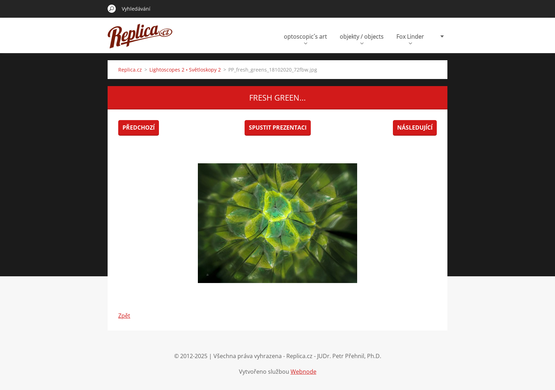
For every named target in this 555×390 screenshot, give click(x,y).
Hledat (112, 8)
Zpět (124, 316)
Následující (415, 127)
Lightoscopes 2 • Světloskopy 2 (185, 69)
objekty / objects (362, 38)
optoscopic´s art (305, 38)
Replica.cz (130, 69)
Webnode (303, 371)
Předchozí (138, 127)
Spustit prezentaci (278, 127)
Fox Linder (410, 38)
